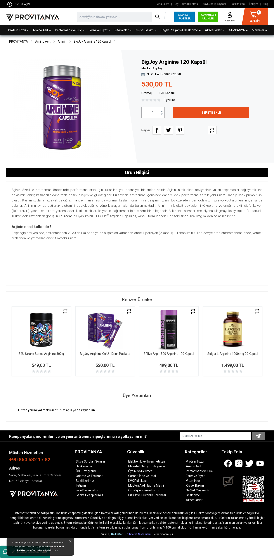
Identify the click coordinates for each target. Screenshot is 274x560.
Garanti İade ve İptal (142, 476)
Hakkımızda (238, 4)
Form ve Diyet (99, 30)
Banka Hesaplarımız (89, 495)
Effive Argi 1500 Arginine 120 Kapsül (169, 353)
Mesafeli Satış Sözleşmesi (146, 466)
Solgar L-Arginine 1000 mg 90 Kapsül (232, 353)
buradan (67, 216)
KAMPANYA (238, 30)
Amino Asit (42, 30)
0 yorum (169, 100)
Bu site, (105, 534)
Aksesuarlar (214, 30)
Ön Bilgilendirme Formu (144, 490)
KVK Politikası (137, 480)
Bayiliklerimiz (85, 480)
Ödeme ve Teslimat (89, 476)
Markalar (259, 30)
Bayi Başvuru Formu (186, 4)
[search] (120, 17)
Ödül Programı (86, 471)
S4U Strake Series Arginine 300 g (41, 353)
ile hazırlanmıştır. (163, 534)
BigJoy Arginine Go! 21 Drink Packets (105, 353)
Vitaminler (123, 30)
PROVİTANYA (18, 41)
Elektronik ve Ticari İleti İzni (146, 461)
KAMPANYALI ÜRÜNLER (208, 17)
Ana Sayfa (163, 4)
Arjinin (62, 41)
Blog (265, 4)
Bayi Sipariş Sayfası (214, 4)
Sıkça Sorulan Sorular (90, 461)
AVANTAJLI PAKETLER (184, 17)
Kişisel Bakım (146, 30)
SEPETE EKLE (211, 112)
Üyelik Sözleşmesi (140, 471)
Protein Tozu (18, 30)
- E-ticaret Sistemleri (138, 534)
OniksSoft (117, 534)
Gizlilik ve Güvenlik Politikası (147, 495)
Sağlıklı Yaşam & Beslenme (181, 30)
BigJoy (157, 68)
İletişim (253, 4)
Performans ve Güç (70, 30)
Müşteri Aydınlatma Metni (146, 485)
